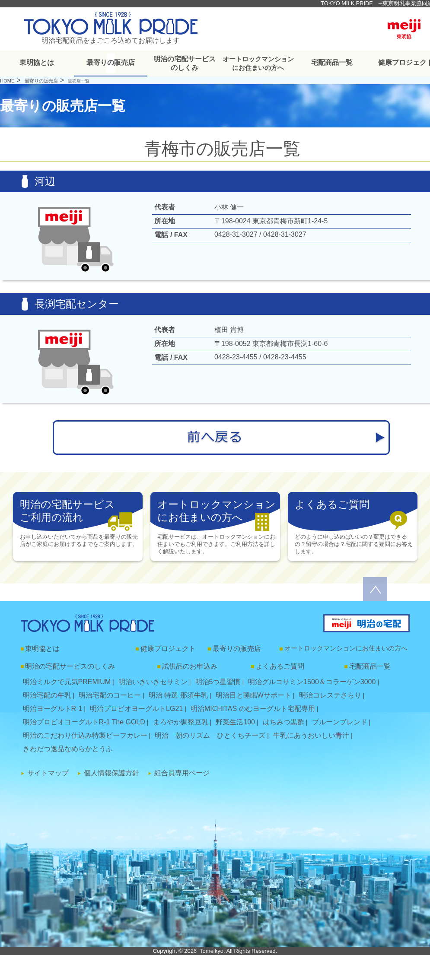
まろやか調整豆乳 (180, 722)
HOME (7, 80)
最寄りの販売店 (110, 62)
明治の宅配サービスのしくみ (184, 63)
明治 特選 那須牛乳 (178, 695)
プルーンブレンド (339, 722)
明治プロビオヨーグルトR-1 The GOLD (84, 722)
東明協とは (36, 62)
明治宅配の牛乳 (47, 695)
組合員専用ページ (182, 773)
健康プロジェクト (168, 648)
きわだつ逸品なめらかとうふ (68, 748)
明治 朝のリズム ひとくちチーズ (210, 735)
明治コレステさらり (330, 695)
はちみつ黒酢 (283, 722)
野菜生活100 (235, 722)
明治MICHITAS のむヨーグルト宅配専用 (253, 708)
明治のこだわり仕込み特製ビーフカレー (85, 735)
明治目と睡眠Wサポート (253, 695)
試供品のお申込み (189, 666)
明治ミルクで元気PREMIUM (67, 681)
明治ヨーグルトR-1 (53, 708)
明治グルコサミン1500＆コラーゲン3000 (312, 681)
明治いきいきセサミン (153, 681)
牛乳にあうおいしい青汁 (311, 735)
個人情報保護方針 (111, 773)
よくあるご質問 (280, 666)
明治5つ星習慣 (218, 681)
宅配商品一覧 (332, 62)
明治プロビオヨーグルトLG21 (136, 708)
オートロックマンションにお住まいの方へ (258, 63)
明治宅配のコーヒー (110, 695)
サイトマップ (48, 773)
